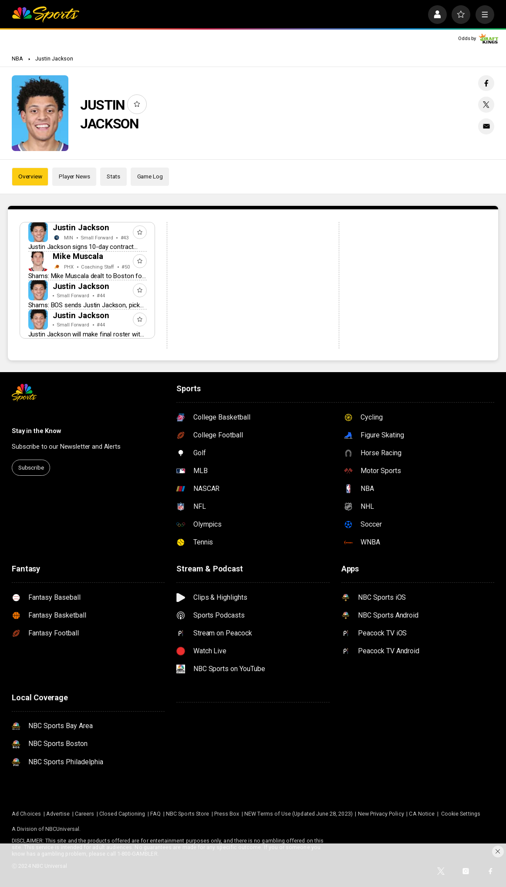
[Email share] (486, 126)
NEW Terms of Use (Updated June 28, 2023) (298, 813)
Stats (113, 176)
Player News (74, 176)
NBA (17, 58)
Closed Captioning (122, 813)
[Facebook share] (486, 83)
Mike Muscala (78, 256)
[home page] (45, 14)
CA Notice (422, 813)
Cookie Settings (460, 813)
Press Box (227, 813)
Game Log (150, 176)
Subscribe (31, 467)
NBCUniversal (62, 829)
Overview (30, 176)
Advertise (58, 813)
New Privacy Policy (381, 813)
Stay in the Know (36, 431)
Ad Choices (26, 813)
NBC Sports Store (187, 813)
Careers (84, 813)
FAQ (155, 813)
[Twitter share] (486, 104)
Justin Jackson (54, 58)
